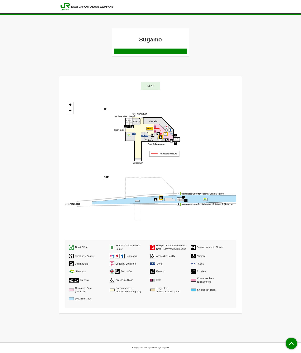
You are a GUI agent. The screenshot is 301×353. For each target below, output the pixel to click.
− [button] (70, 111)
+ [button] (70, 105)
